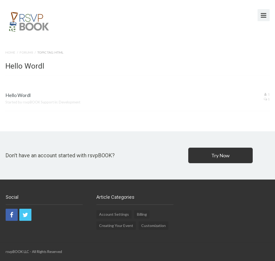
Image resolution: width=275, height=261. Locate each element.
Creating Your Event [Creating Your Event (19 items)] (116, 225)
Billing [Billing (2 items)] (142, 214)
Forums (26, 52)
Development (69, 102)
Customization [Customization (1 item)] (153, 225)
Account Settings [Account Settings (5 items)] (114, 214)
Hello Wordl (18, 95)
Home (10, 52)
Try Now (220, 155)
